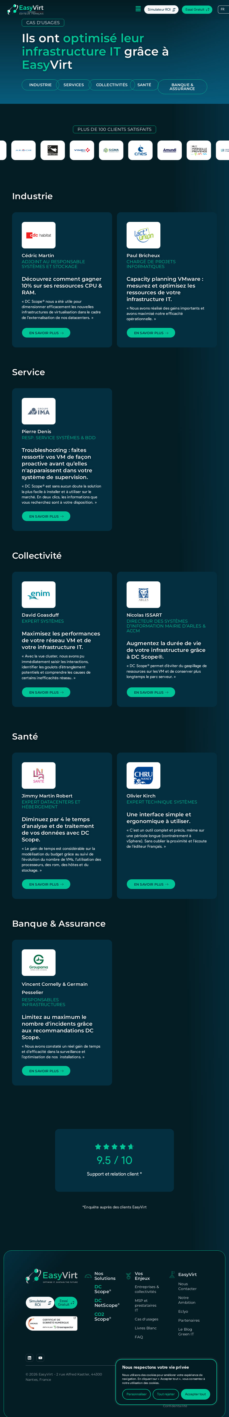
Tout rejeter (166, 1394)
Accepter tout (195, 1394)
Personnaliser (137, 1394)
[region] (166, 1382)
